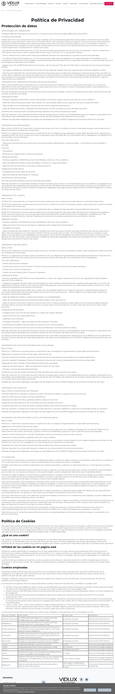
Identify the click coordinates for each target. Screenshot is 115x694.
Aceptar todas (90, 690)
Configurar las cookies (25, 691)
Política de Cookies (10, 690)
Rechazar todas (104, 690)
